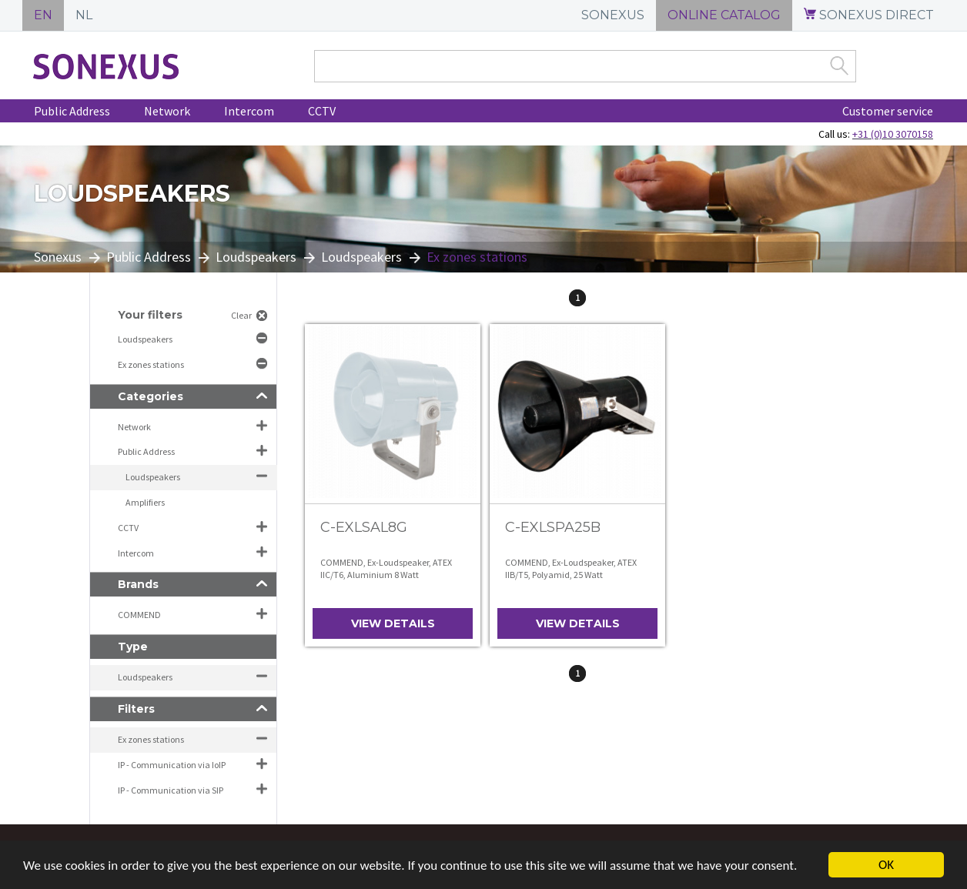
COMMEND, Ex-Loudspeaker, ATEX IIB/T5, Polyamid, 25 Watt (571, 568)
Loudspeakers (256, 257)
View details (393, 623)
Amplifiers (145, 502)
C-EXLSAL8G (363, 527)
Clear (241, 315)
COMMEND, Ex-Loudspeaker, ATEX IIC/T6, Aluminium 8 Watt (386, 568)
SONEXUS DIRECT (869, 15)
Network (167, 111)
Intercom (249, 111)
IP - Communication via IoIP (172, 764)
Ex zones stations (152, 364)
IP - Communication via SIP (170, 790)
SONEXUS (612, 15)
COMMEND (139, 614)
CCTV (322, 111)
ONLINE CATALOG (724, 15)
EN (43, 15)
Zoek (839, 65)
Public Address (72, 111)
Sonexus (58, 257)
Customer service (887, 111)
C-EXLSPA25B (553, 527)
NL (83, 15)
